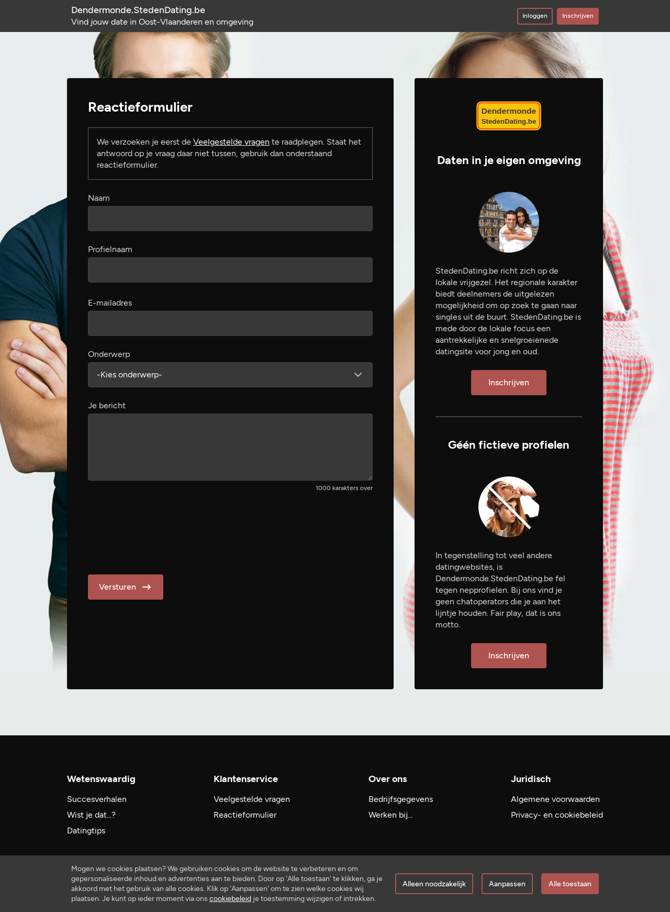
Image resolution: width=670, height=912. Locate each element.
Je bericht (107, 405)
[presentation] (167, 529)
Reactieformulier (245, 815)
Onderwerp (109, 354)
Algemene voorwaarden (555, 799)
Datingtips (86, 830)
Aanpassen (507, 884)
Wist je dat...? (91, 815)
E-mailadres (110, 303)
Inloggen (535, 15)
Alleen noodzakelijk (434, 884)
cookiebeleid (230, 898)
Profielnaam (110, 249)
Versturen (126, 587)
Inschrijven (578, 15)
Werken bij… (390, 815)
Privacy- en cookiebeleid (557, 815)
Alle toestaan (570, 884)
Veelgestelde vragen (231, 142)
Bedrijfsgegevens (400, 799)
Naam (99, 198)
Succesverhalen (97, 799)
